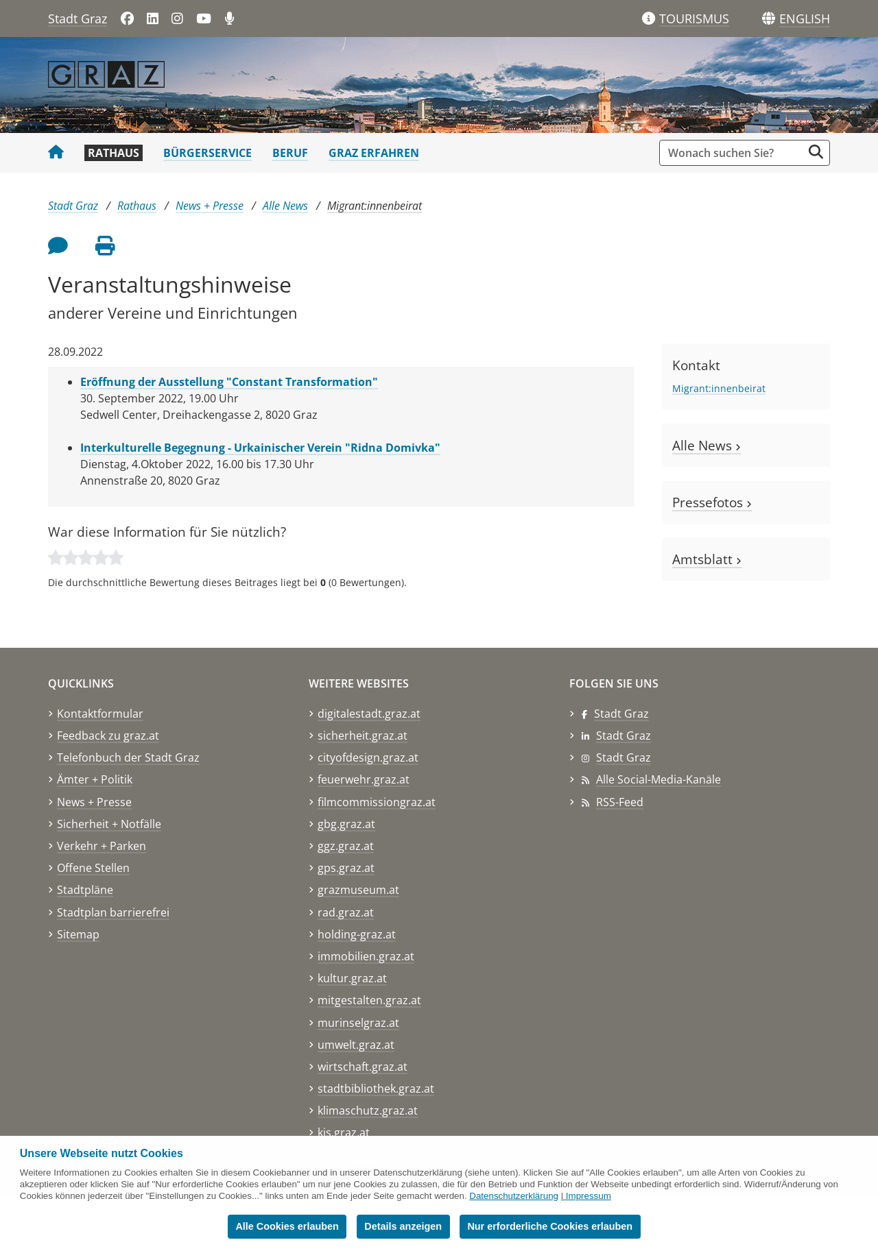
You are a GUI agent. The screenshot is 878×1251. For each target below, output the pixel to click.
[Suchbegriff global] (734, 153)
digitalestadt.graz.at (369, 713)
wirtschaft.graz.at (362, 1066)
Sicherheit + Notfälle (109, 823)
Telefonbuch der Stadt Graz (128, 757)
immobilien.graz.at (366, 956)
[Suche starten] (816, 152)
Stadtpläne (85, 889)
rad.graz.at (346, 912)
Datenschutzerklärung (513, 1196)
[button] (804, 19)
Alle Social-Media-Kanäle (658, 779)
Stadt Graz (77, 18)
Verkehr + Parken (101, 845)
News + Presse (210, 205)
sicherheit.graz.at (362, 735)
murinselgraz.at (358, 1022)
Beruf (290, 152)
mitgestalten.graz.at (369, 1000)
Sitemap (78, 934)
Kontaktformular (100, 713)
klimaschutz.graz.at (368, 1110)
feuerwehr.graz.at (364, 779)
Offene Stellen (93, 867)
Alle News (285, 205)
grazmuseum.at (358, 889)
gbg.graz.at (346, 823)
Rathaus (113, 152)
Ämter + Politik (94, 779)
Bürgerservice (207, 152)
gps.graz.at (346, 867)
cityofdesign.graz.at (368, 757)
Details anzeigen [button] (403, 1226)
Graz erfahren (374, 152)
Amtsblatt (706, 559)
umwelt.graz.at (356, 1044)
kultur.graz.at (352, 978)
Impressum (588, 1196)
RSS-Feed (619, 802)
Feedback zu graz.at (108, 735)
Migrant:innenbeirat (374, 205)
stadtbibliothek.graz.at (376, 1088)
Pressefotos (712, 502)
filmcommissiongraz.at (377, 802)
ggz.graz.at (346, 845)
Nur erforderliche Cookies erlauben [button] (549, 1226)
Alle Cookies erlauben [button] (286, 1226)
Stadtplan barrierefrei (113, 912)
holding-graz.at (357, 934)
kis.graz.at (344, 1132)
